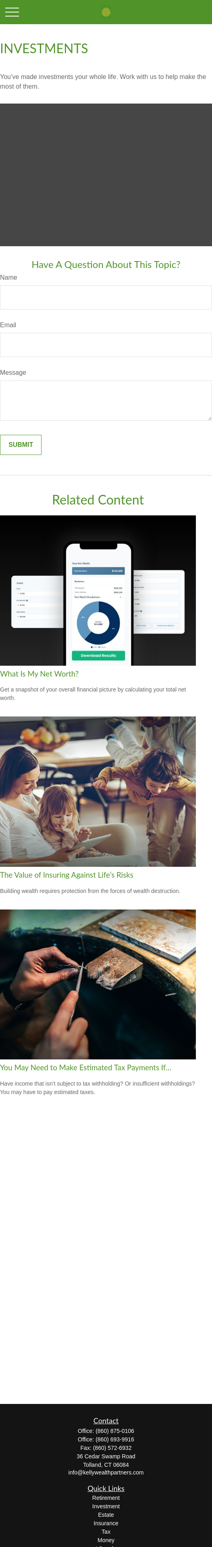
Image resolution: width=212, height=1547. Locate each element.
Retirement (106, 1498)
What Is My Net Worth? (39, 673)
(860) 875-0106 (115, 1431)
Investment (106, 1506)
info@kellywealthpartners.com (106, 1472)
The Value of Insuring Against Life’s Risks (66, 874)
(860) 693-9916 (115, 1439)
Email (8, 325)
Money (106, 1540)
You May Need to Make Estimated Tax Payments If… (85, 1067)
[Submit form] (21, 445)
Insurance (106, 1523)
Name (8, 277)
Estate (106, 1515)
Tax (106, 1531)
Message (13, 372)
